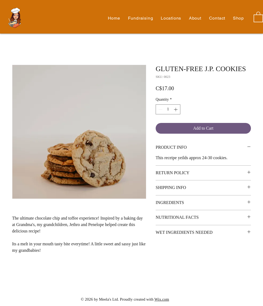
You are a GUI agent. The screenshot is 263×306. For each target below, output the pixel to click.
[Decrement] (159, 109)
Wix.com (161, 299)
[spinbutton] (168, 109)
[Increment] (176, 109)
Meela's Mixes (25, 18)
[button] (195, 18)
